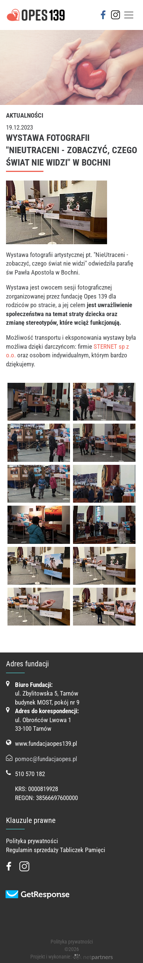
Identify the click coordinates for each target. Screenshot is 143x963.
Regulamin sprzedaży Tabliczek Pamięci (55, 850)
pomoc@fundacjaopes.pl (46, 759)
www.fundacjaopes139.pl (46, 743)
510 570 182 (30, 774)
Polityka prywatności (32, 841)
